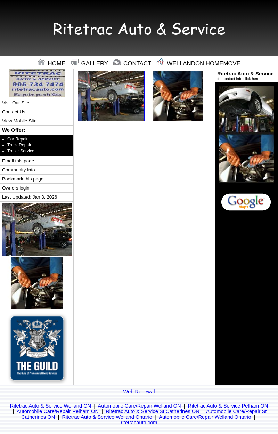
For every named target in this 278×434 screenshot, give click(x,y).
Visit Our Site (15, 102)
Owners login (16, 188)
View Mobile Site (19, 120)
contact (133, 63)
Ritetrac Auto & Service (246, 76)
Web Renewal (139, 391)
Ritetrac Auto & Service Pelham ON (228, 406)
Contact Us (13, 111)
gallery (90, 63)
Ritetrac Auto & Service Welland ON (50, 406)
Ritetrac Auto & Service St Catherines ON (152, 411)
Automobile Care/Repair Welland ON (139, 406)
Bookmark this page (22, 179)
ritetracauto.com (139, 422)
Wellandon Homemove (198, 63)
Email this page (18, 160)
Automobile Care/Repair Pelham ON (58, 411)
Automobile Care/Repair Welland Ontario (205, 417)
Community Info (18, 169)
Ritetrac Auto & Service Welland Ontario (107, 417)
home (52, 63)
